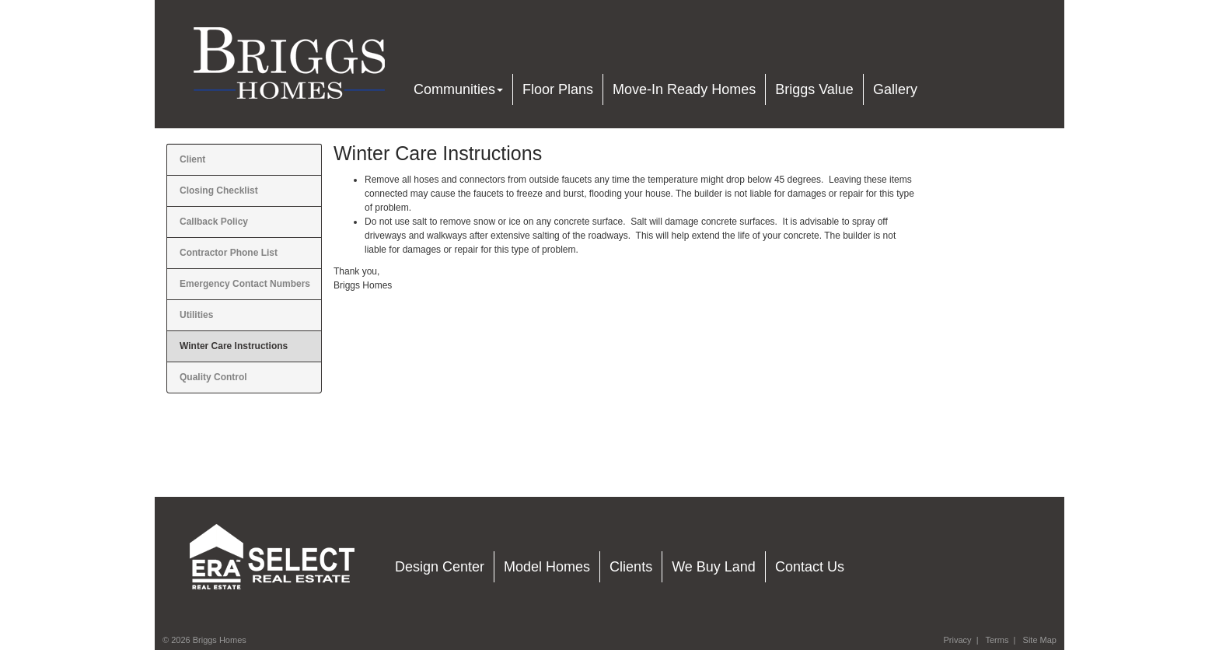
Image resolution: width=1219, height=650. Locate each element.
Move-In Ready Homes (684, 89)
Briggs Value (814, 89)
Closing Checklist (219, 190)
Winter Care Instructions (234, 346)
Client (192, 159)
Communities (458, 89)
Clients (631, 567)
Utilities (196, 314)
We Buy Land (714, 567)
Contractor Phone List (229, 252)
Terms (996, 640)
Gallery (895, 89)
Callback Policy (214, 221)
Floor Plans (557, 89)
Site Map (1040, 640)
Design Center (439, 567)
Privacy (957, 640)
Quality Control (213, 377)
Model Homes (547, 567)
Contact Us (809, 567)
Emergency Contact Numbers (245, 283)
